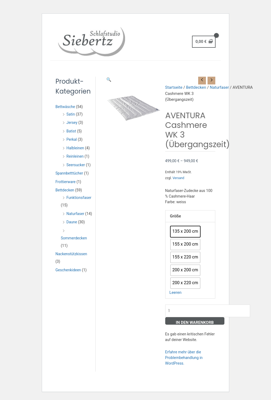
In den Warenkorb (195, 322)
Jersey (71, 122)
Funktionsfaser (78, 197)
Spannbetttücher (69, 173)
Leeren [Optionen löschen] (176, 292)
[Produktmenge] (207, 311)
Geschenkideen (68, 270)
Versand (178, 178)
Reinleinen (75, 156)
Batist (71, 131)
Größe (175, 216)
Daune (71, 222)
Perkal (71, 139)
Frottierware (65, 182)
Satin (70, 114)
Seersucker (75, 165)
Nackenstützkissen (71, 254)
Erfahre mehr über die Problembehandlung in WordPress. (184, 357)
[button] (108, 79)
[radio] (185, 231)
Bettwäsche (65, 107)
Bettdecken (64, 190)
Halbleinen (75, 148)
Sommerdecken (74, 238)
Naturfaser (75, 214)
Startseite (174, 87)
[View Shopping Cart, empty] (204, 42)
